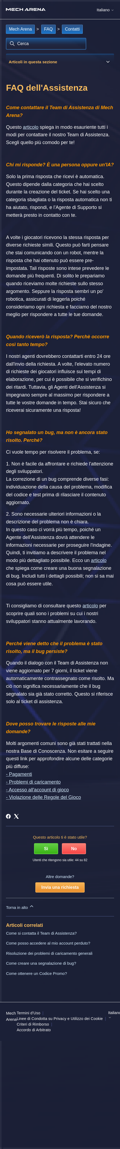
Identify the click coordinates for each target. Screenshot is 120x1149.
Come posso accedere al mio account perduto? (48, 943)
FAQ (48, 29)
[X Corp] (16, 816)
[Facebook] (8, 816)
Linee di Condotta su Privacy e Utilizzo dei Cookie (60, 1018)
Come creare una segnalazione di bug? (41, 963)
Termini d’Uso (28, 1013)
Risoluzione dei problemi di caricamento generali (49, 953)
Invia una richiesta (60, 887)
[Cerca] (46, 43)
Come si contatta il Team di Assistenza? (41, 933)
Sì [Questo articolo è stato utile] (46, 848)
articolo (30, 127)
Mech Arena (20, 29)
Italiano (105, 10)
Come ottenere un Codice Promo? (36, 973)
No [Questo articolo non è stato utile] (74, 848)
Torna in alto (20, 907)
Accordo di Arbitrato (34, 1030)
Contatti (72, 29)
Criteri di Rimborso (33, 1024)
